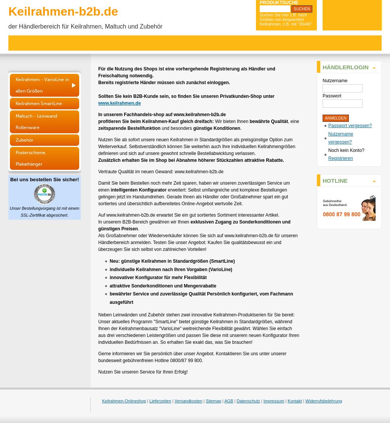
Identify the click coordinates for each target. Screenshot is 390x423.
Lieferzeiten (160, 401)
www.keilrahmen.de (119, 103)
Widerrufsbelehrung (323, 401)
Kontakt (295, 401)
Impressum (274, 401)
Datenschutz (248, 401)
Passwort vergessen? (350, 125)
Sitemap (213, 401)
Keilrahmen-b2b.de (63, 11)
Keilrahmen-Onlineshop (124, 401)
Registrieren (340, 158)
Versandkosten (188, 401)
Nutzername (335, 80)
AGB (228, 401)
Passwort (332, 96)
